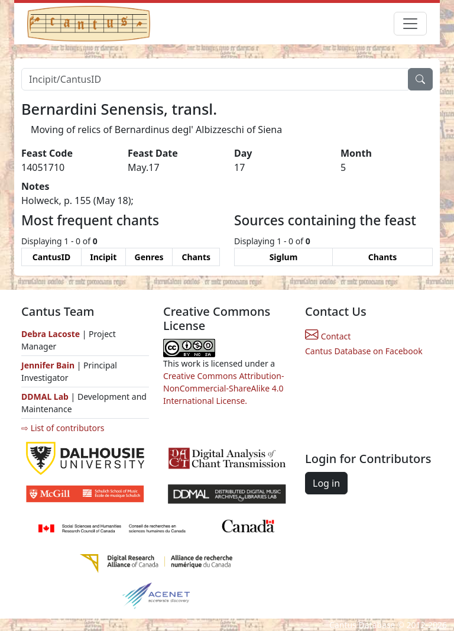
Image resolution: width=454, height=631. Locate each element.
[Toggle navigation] (410, 23)
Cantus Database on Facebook (364, 351)
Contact (328, 336)
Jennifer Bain (49, 365)
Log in (326, 483)
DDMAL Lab (45, 396)
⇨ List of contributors (62, 427)
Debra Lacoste (50, 333)
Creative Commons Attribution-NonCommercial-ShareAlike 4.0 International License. (223, 388)
